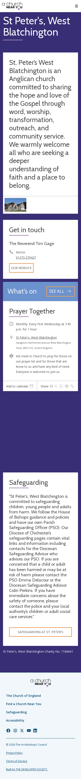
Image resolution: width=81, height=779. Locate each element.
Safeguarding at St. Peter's (40, 632)
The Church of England (23, 696)
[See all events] (60, 291)
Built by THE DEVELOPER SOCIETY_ (27, 769)
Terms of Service (16, 761)
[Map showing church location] (40, 431)
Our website (21, 268)
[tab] (20, 386)
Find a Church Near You (23, 704)
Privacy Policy (14, 753)
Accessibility (15, 720)
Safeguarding (16, 712)
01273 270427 (26, 257)
